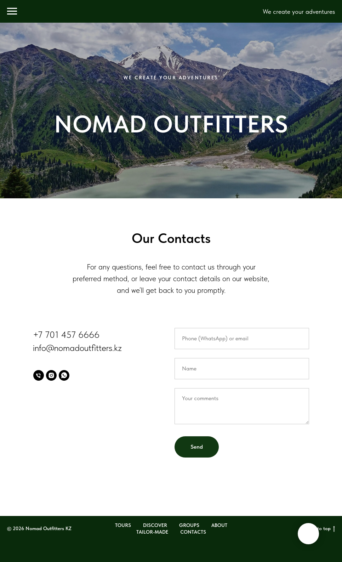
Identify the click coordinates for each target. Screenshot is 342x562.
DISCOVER (155, 525)
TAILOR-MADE (152, 532)
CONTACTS (193, 532)
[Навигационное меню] (12, 11)
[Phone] (38, 375)
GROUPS (189, 525)
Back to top (320, 529)
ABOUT (219, 525)
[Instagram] (51, 375)
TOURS (123, 525)
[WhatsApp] (64, 375)
